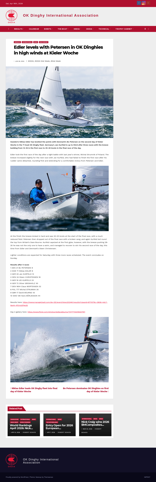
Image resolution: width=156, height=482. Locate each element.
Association (14, 419)
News (35, 42)
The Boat (63, 29)
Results (18, 29)
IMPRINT (147, 477)
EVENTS (48, 29)
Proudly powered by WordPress (17, 477)
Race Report (44, 42)
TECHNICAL (104, 29)
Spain (101, 418)
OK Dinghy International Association (61, 15)
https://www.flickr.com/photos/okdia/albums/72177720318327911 (56, 312)
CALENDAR (34, 29)
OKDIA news (14, 422)
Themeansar (48, 477)
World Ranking (25, 422)
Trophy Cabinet (124, 29)
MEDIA (77, 29)
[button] (145, 29)
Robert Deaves (29, 432)
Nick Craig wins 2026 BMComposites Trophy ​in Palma (95, 424)
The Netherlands (52, 422)
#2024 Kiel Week (42, 61)
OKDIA (89, 29)
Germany (17, 42)
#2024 (31, 61)
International (27, 42)
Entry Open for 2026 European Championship (59, 428)
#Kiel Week (56, 61)
